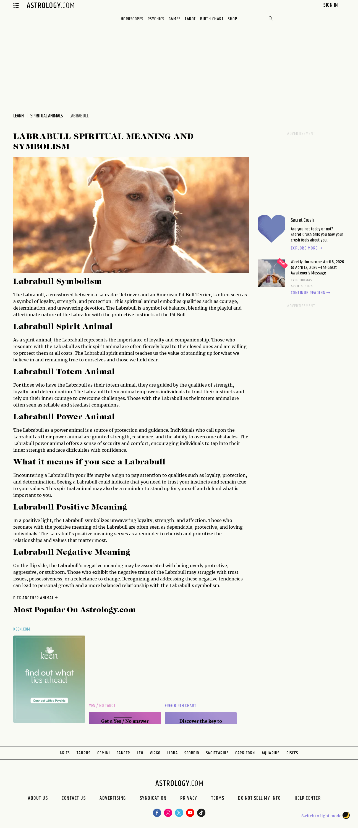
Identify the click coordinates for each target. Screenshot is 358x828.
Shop (232, 19)
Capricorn (245, 753)
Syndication (153, 799)
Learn (18, 116)
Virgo (155, 753)
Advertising (113, 799)
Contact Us (74, 799)
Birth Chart (212, 19)
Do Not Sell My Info (259, 799)
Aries (65, 753)
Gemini (103, 753)
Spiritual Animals (46, 116)
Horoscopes (132, 19)
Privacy (188, 799)
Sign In (331, 5)
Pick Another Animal (36, 598)
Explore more (307, 248)
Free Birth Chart (180, 705)
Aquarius (271, 753)
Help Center (308, 799)
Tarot (190, 19)
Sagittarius (217, 753)
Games (175, 19)
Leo (140, 753)
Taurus (84, 753)
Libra (172, 753)
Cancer (123, 753)
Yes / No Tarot (102, 705)
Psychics (156, 19)
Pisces (292, 753)
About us (38, 799)
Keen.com (21, 629)
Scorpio (191, 753)
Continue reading (311, 293)
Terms (217, 799)
